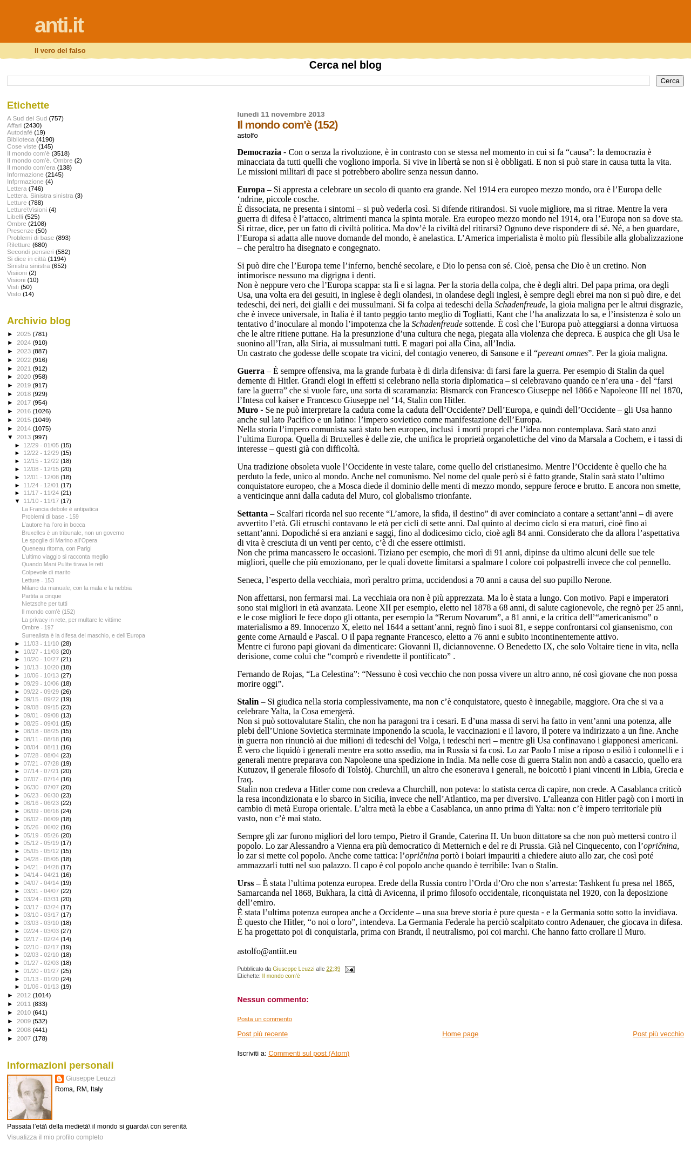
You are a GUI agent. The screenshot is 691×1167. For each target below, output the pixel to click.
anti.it (59, 25)
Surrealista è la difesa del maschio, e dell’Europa (83, 635)
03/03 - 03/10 (42, 923)
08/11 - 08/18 (42, 739)
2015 (24, 419)
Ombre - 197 (37, 627)
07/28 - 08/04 (42, 755)
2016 (24, 410)
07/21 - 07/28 (42, 763)
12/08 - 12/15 (42, 469)
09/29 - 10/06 (42, 683)
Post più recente (262, 1034)
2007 (24, 1038)
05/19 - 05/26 (42, 835)
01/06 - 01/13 (42, 986)
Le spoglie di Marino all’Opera (59, 540)
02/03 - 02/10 (42, 954)
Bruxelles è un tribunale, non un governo (73, 532)
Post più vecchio (658, 1034)
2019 (24, 384)
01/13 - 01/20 (42, 979)
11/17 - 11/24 (42, 492)
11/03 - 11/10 (42, 643)
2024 (24, 342)
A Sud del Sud (27, 118)
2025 (24, 333)
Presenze (20, 230)
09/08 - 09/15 (42, 707)
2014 (24, 428)
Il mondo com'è (281, 976)
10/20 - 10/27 (42, 659)
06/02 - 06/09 (42, 819)
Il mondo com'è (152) (48, 611)
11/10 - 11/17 (42, 501)
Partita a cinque (42, 596)
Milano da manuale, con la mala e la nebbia (77, 588)
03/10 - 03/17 (42, 914)
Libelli (15, 216)
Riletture (19, 244)
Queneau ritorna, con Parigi (56, 548)
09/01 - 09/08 (42, 715)
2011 (24, 1003)
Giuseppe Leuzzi (91, 1078)
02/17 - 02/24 (42, 939)
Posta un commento (264, 1019)
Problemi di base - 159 (50, 516)
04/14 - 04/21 (42, 874)
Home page (460, 1034)
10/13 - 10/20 (42, 667)
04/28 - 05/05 (42, 859)
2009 (24, 1020)
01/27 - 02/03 (42, 963)
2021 (24, 368)
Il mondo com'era (31, 167)
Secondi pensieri (30, 251)
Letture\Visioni (27, 209)
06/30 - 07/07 (42, 787)
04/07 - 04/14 (42, 883)
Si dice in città (26, 258)
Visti (13, 286)
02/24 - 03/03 (42, 931)
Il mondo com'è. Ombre (39, 160)
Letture (16, 202)
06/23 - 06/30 (42, 795)
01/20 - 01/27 (42, 971)
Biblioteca (21, 139)
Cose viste (22, 146)
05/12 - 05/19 (42, 843)
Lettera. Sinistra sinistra (40, 195)
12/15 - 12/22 (42, 461)
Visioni (16, 279)
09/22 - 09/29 (42, 691)
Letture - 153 (38, 580)
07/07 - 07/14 (42, 779)
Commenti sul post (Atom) (308, 1053)
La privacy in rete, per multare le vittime (71, 619)
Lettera (16, 188)
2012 (24, 994)
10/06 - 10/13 (42, 675)
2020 (24, 376)
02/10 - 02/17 (42, 947)
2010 (24, 1012)
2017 (24, 402)
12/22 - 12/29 (42, 453)
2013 (24, 436)
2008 (24, 1029)
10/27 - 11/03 (42, 651)
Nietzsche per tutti (44, 603)
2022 (24, 359)
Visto (14, 293)
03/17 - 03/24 (42, 907)
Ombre (16, 223)
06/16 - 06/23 (42, 803)
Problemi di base (30, 237)
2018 (24, 393)
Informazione (25, 174)
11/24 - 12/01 (42, 485)
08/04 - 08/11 (42, 747)
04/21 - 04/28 (42, 867)
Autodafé (19, 132)
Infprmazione (25, 181)
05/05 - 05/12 (42, 851)
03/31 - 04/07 (42, 891)
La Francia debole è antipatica (60, 509)
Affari (14, 125)
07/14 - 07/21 (42, 771)
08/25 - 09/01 (42, 723)
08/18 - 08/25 (42, 731)
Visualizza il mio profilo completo (55, 1137)
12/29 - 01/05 (42, 445)
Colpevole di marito (46, 572)
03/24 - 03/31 (42, 899)
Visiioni (17, 272)
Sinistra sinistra (28, 265)
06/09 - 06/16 (42, 811)
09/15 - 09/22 (42, 699)
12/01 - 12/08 (42, 477)
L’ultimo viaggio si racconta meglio (65, 556)
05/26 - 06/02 (42, 827)
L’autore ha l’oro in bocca (53, 524)
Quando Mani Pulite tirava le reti (62, 564)
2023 (24, 350)
